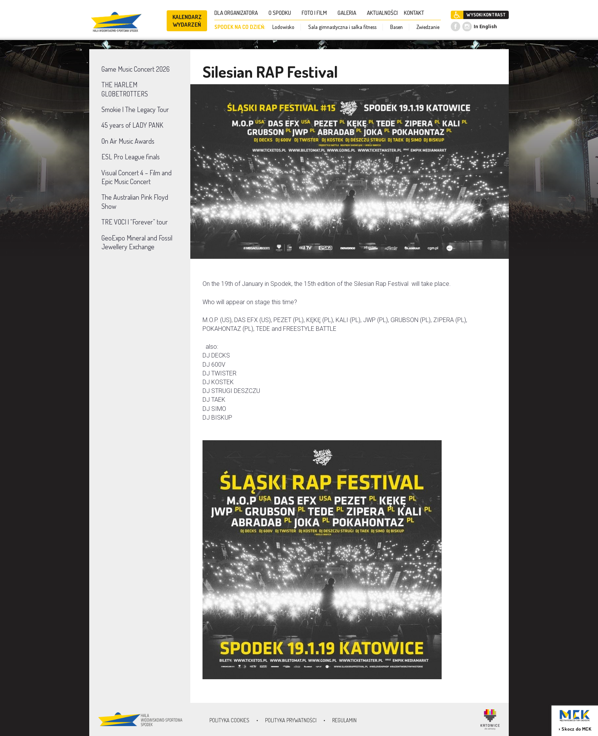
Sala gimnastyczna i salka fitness (342, 27)
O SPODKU (282, 12)
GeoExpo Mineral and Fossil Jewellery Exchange (136, 242)
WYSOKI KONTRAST (486, 15)
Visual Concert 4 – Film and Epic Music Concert (136, 177)
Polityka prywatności (291, 720)
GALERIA (349, 12)
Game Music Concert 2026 (135, 69)
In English (485, 26)
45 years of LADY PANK (132, 125)
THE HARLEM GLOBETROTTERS (124, 89)
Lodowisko (283, 27)
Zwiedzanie (427, 27)
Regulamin (344, 720)
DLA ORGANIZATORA (238, 12)
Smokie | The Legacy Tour (135, 109)
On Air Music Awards (127, 141)
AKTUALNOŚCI (382, 12)
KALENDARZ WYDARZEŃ (187, 20)
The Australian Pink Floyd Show (134, 201)
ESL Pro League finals (130, 156)
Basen (396, 27)
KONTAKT (416, 12)
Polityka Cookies (229, 720)
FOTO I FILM (316, 12)
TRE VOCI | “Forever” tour (134, 222)
